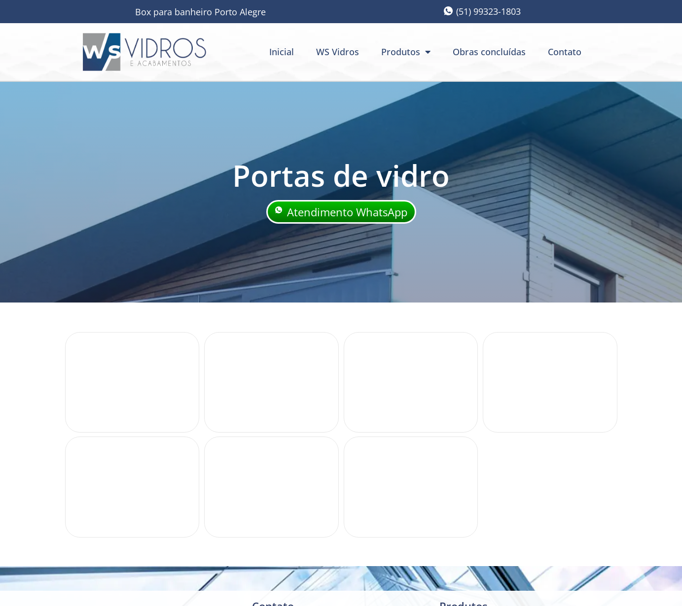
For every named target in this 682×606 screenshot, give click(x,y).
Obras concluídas (489, 52)
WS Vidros (337, 52)
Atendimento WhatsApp (341, 212)
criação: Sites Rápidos (528, 590)
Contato (564, 52)
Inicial (281, 52)
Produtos (406, 51)
